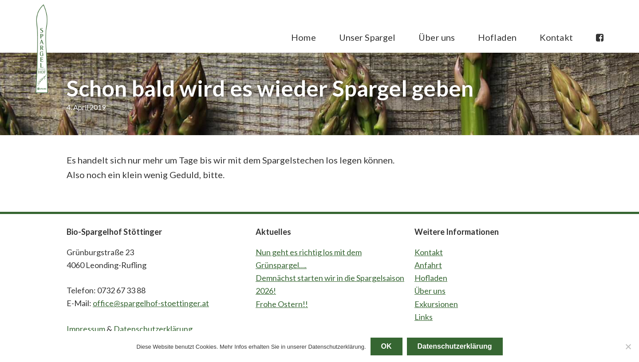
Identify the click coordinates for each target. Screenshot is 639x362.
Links (423, 317)
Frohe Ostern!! (282, 304)
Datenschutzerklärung (153, 329)
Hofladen (430, 278)
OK (386, 346)
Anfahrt (428, 265)
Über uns (430, 291)
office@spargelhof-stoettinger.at (151, 303)
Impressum (86, 329)
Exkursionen (436, 304)
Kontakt (428, 252)
